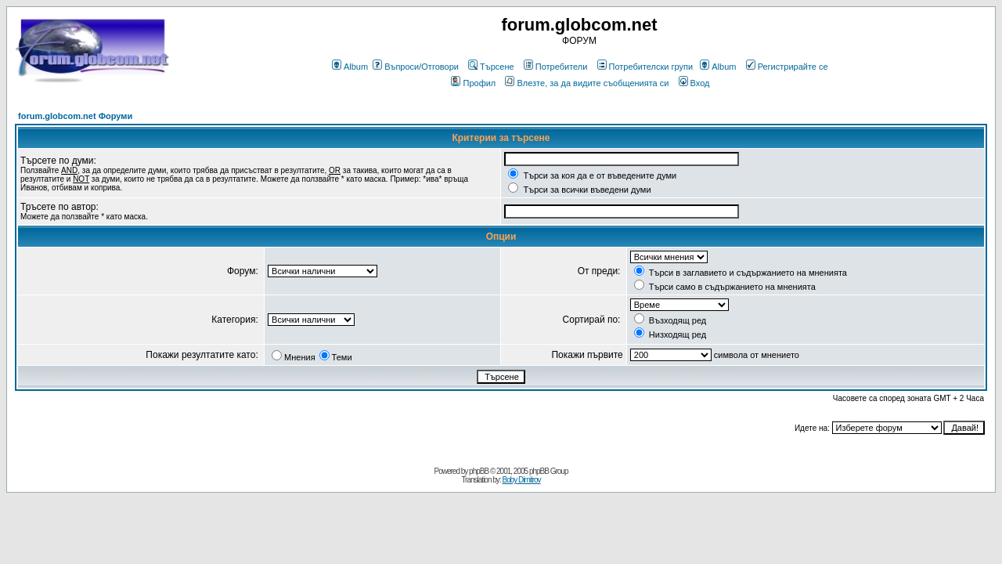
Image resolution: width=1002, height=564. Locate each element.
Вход (694, 83)
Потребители (556, 66)
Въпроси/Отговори (416, 66)
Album (350, 66)
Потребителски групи (645, 66)
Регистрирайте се (787, 66)
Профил (473, 83)
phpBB (478, 471)
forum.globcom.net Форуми (75, 116)
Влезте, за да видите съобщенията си (587, 83)
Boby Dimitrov (521, 479)
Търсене (491, 66)
